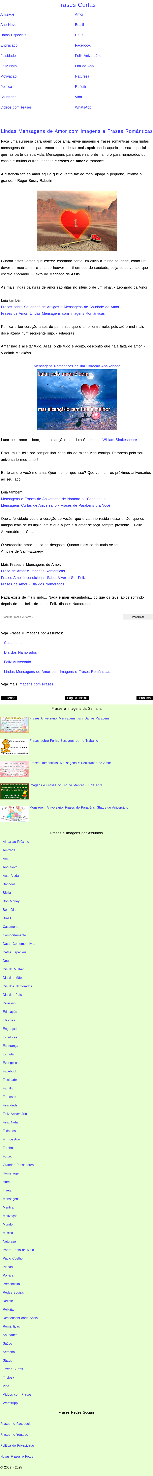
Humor (7, 1182)
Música (8, 1233)
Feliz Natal (9, 66)
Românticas (11, 1326)
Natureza (82, 76)
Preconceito (11, 1284)
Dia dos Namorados (17, 986)
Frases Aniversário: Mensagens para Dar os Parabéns (55, 725)
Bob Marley (11, 901)
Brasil (79, 25)
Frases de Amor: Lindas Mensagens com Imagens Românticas (53, 313)
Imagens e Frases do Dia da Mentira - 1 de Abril (51, 791)
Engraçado (9, 45)
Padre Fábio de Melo (18, 1250)
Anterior (9, 698)
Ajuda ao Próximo (16, 841)
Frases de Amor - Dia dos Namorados (32, 584)
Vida (78, 97)
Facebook (82, 45)
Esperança (10, 1046)
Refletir (80, 87)
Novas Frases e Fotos (16, 1456)
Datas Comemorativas (19, 943)
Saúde (7, 1343)
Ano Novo (8, 25)
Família (8, 1088)
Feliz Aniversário (88, 56)
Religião (8, 1309)
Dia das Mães (13, 977)
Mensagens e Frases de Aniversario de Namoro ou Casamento (53, 499)
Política (6, 87)
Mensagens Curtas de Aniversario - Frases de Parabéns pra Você (55, 505)
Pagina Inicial (77, 698)
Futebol (8, 1148)
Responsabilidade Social (20, 1318)
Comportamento (14, 935)
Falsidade (8, 56)
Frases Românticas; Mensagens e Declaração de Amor (55, 769)
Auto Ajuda (11, 875)
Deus (79, 35)
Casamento (11, 926)
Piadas (8, 1267)
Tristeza (8, 1377)
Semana (9, 1352)
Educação (10, 1011)
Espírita (8, 1054)
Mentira (8, 1207)
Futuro (7, 1156)
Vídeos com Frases (16, 107)
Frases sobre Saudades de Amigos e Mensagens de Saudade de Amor (60, 307)
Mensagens (11, 1199)
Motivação (8, 76)
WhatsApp (83, 107)
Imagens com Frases (36, 684)
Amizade (7, 14)
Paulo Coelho (13, 1258)
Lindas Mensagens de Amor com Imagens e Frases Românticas (77, 131)
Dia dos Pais (12, 994)
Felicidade (10, 1105)
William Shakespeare (119, 440)
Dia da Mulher (13, 969)
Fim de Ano (84, 66)
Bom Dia (9, 909)
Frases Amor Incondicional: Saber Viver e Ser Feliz (43, 578)
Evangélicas (11, 1063)
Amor (79, 14)
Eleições (9, 1020)
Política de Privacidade (17, 1445)
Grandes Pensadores (18, 1165)
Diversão (9, 1003)
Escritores (10, 1037)
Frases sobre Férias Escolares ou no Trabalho (49, 747)
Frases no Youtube (14, 1434)
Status (7, 1360)
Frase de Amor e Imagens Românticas (33, 571)
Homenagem (12, 1173)
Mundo (8, 1224)
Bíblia (7, 892)
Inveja (7, 1190)
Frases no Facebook (15, 1423)
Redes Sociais (13, 1292)
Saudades (8, 97)
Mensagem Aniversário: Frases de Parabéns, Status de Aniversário (64, 814)
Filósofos (9, 1131)
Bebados (9, 884)
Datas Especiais (13, 35)
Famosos (9, 1097)
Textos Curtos (13, 1369)
